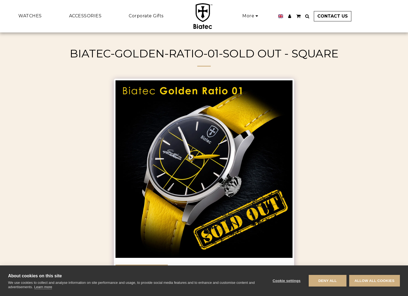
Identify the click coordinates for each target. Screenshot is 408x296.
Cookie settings (287, 281)
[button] (298, 16)
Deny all (327, 281)
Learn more (43, 287)
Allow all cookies (375, 281)
